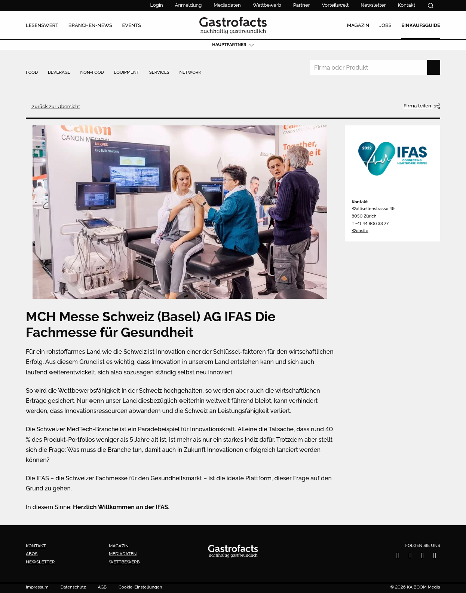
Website (360, 230)
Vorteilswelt (335, 5)
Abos (31, 553)
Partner (301, 5)
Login (156, 5)
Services (159, 72)
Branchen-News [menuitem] (90, 25)
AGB (102, 587)
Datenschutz (73, 587)
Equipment (126, 72)
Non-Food (92, 72)
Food (32, 72)
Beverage (59, 72)
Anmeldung (188, 5)
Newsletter (373, 5)
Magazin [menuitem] (358, 25)
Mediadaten (227, 5)
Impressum (37, 587)
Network (190, 72)
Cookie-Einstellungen (140, 587)
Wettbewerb (267, 5)
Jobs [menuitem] (385, 25)
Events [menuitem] (131, 25)
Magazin (119, 545)
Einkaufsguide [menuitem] (420, 25)
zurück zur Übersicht (55, 106)
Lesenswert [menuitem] (42, 25)
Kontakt (406, 5)
